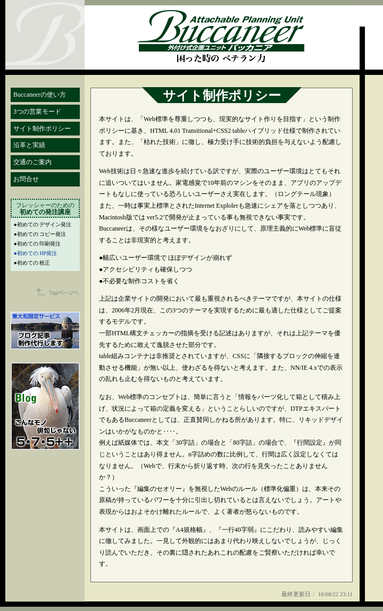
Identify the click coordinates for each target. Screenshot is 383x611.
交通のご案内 (32, 162)
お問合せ (26, 179)
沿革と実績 (29, 145)
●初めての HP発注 (35, 253)
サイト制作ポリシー (42, 128)
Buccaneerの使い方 (39, 94)
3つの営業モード (37, 111)
